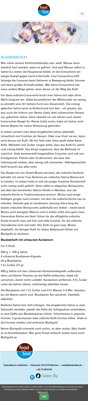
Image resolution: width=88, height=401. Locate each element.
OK (44, 396)
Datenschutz (42, 392)
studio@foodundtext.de (71, 365)
